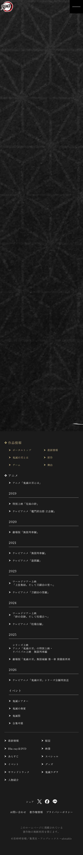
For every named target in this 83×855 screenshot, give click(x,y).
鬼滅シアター (21, 701)
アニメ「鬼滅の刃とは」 (27, 482)
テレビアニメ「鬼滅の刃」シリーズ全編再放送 (41, 680)
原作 (50, 457)
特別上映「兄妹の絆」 (26, 503)
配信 (47, 740)
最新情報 (52, 450)
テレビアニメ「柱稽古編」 (29, 624)
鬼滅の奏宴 (19, 708)
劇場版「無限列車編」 (26, 532)
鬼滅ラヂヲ (52, 772)
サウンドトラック (19, 772)
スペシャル (52, 756)
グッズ (49, 764)
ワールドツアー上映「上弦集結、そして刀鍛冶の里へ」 (34, 583)
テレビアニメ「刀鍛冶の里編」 (31, 592)
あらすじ (13, 756)
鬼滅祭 (16, 715)
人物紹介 (13, 780)
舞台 (50, 465)
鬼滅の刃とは (21, 457)
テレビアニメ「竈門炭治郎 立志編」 (34, 511)
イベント (13, 764)
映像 (47, 748)
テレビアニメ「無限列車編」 (30, 553)
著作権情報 (36, 812)
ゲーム (16, 465)
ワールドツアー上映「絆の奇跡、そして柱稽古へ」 (31, 614)
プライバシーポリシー (59, 812)
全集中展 (18, 723)
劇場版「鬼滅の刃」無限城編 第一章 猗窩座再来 (41, 659)
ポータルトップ (22, 450)
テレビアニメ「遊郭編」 (27, 560)
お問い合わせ (18, 812)
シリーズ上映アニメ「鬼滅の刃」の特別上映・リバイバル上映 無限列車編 (33, 648)
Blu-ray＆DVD (17, 748)
